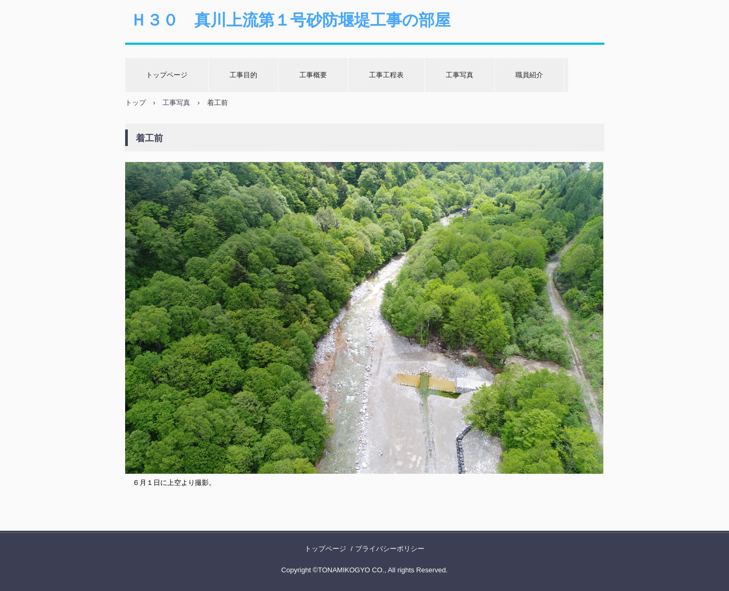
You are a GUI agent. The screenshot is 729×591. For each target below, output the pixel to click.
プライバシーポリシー (389, 549)
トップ (135, 103)
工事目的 (243, 75)
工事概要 (313, 75)
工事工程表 (386, 75)
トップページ (166, 75)
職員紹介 (529, 75)
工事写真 (459, 75)
